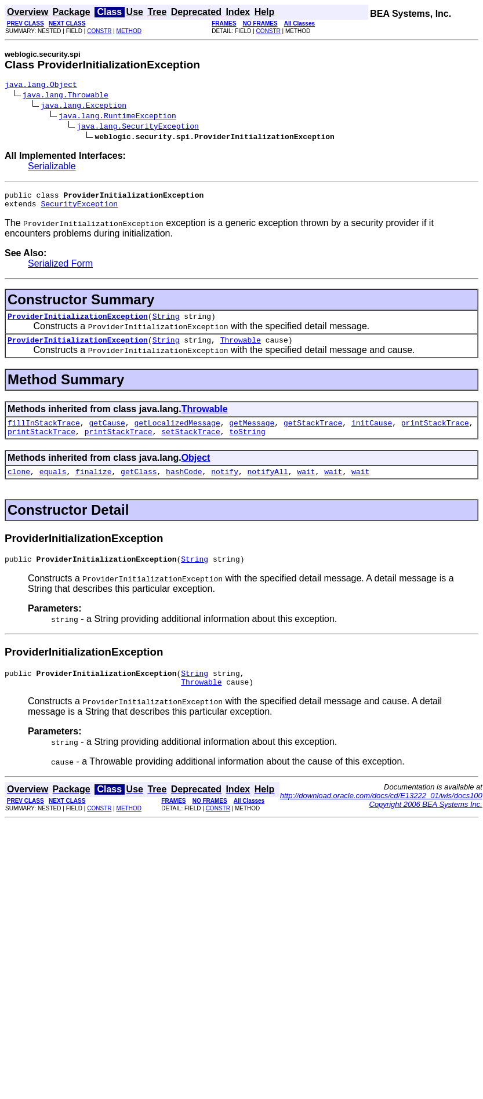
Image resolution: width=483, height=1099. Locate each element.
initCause (371, 433)
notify (224, 485)
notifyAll (268, 485)
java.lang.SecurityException (138, 127)
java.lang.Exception (83, 106)
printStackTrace (435, 433)
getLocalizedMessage (177, 433)
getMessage (251, 433)
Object (195, 470)
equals (53, 485)
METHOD (129, 31)
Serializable (52, 168)
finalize (93, 485)
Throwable (240, 348)
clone (19, 485)
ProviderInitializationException (78, 323)
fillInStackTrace (44, 433)
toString (247, 443)
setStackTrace (190, 443)
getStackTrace (313, 433)
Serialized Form (60, 269)
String (166, 323)
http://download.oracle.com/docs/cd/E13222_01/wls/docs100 (381, 814)
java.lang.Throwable (65, 96)
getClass (139, 485)
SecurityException (79, 208)
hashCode (184, 485)
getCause (107, 433)
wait (306, 485)
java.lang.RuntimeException (117, 117)
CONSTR (99, 31)
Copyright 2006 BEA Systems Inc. (425, 823)
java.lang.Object (41, 86)
